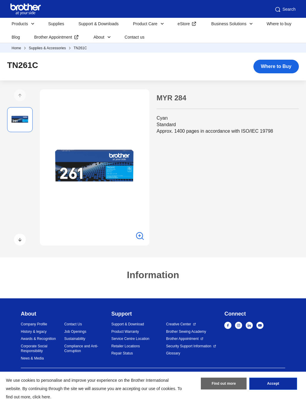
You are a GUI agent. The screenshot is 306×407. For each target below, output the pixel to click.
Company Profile (34, 324)
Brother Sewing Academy (186, 332)
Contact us (134, 37)
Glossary (173, 353)
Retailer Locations (125, 346)
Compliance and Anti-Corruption (81, 348)
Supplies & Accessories (47, 48)
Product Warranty (125, 332)
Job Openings (75, 332)
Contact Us (73, 324)
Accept (273, 384)
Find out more (224, 384)
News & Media (32, 358)
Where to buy (278, 23)
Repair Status (122, 353)
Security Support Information (188, 346)
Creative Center (178, 324)
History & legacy (34, 332)
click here (41, 397)
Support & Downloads (98, 23)
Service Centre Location (130, 339)
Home (16, 48)
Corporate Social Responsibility (34, 348)
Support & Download (127, 324)
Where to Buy (276, 66)
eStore (184, 23)
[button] (20, 95)
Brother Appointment (53, 37)
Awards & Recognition (38, 339)
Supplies (56, 23)
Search (285, 9)
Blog (16, 37)
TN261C (80, 48)
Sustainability (74, 339)
